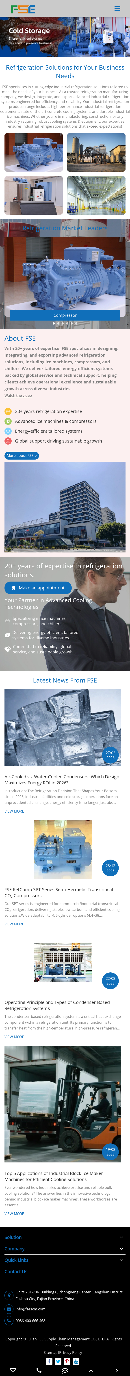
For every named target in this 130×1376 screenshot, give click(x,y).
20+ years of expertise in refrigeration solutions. (63, 575)
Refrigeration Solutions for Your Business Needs (65, 71)
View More (14, 815)
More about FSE (22, 460)
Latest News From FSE (65, 684)
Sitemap (51, 1352)
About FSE (20, 342)
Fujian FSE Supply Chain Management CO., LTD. (66, 1339)
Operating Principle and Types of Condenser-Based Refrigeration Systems (57, 1010)
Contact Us (15, 1272)
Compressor (65, 319)
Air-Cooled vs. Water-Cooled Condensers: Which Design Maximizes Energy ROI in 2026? (61, 784)
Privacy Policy (70, 1352)
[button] (54, 328)
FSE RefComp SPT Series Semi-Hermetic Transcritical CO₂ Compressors (58, 897)
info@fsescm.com (25, 1309)
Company (14, 1249)
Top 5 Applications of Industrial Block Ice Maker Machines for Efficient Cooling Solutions (53, 1181)
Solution (13, 1237)
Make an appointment (38, 592)
